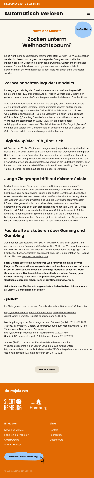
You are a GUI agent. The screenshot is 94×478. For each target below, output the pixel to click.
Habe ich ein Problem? (16, 434)
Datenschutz (56, 439)
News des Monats (13, 429)
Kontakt (54, 429)
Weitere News (47, 369)
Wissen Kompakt (13, 444)
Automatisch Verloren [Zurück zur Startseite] (33, 13)
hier (67, 286)
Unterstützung (11, 439)
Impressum (56, 434)
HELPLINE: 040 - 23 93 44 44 (22, 3)
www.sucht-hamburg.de (35, 256)
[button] (88, 13)
